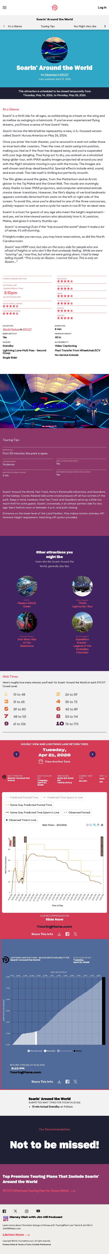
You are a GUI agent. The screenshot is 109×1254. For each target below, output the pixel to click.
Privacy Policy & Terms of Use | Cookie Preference (27, 1244)
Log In (102, 7)
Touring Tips (48, 26)
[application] (54, 865)
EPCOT (64, 74)
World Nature (11, 329)
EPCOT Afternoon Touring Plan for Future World (39, 1191)
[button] (105, 26)
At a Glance (15, 26)
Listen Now (17, 1235)
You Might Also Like (85, 26)
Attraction (50, 74)
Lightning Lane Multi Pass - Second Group (24, 352)
